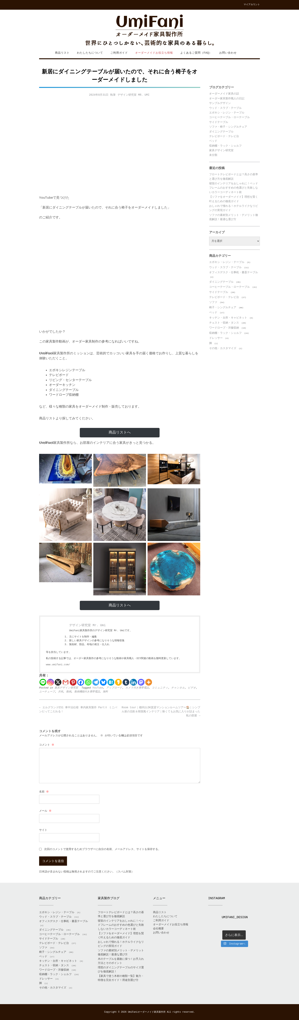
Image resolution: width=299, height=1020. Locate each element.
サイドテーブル (218, 122)
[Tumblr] (126, 682)
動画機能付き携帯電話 (87, 691)
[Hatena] (110, 682)
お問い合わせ (228, 52)
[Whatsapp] (88, 682)
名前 (44, 791)
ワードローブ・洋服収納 (224, 327)
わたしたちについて (90, 52)
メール (45, 810)
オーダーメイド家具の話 (224, 93)
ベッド (213, 141)
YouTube (97, 687)
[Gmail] (65, 682)
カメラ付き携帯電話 (137, 687)
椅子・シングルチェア (222, 307)
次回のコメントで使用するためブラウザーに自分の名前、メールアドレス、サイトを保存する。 (102, 849)
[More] (148, 682)
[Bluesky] (103, 682)
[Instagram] (50, 682)
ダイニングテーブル (221, 131)
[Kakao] (118, 682)
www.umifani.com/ (58, 664)
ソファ (213, 302)
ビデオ (192, 687)
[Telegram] (95, 682)
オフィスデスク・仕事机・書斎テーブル (233, 272)
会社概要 (158, 928)
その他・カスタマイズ (222, 348)
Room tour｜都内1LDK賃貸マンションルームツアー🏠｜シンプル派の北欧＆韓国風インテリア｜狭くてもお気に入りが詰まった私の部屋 (161, 711)
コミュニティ (160, 687)
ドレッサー (216, 338)
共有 (60, 691)
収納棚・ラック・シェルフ (225, 145)
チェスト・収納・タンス (224, 322)
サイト (43, 830)
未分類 (213, 155)
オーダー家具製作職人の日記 (226, 98)
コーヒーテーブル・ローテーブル (229, 117)
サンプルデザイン (220, 103)
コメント (47, 744)
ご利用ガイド (119, 52)
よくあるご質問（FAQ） (196, 52)
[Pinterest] (73, 682)
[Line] (43, 682)
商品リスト (62, 52)
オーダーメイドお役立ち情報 (154, 52)
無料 (105, 691)
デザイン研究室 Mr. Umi (134, 94)
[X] (58, 682)
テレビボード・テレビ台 (224, 136)
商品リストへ (120, 432)
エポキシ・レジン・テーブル (226, 112)
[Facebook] (80, 682)
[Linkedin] (133, 682)
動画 (68, 691)
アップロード (114, 687)
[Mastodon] (141, 682)
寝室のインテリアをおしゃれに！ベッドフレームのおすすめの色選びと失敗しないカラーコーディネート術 (233, 188)
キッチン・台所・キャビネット (228, 317)
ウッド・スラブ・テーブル (225, 108)
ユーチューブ (47, 691)
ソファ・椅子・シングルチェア (228, 126)
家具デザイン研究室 (66, 687)
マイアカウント (252, 4)
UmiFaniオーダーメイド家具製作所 (146, 1012)
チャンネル (178, 687)
